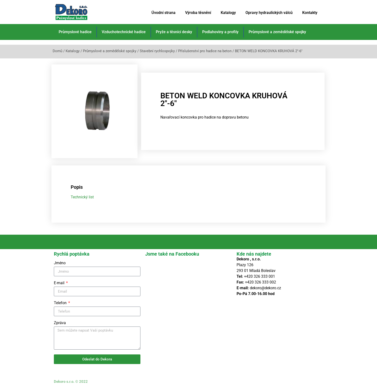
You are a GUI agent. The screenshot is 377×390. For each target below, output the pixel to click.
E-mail (59, 283)
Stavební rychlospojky (157, 51)
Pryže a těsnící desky (174, 32)
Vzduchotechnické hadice (124, 32)
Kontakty (309, 12)
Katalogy (228, 12)
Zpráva (60, 323)
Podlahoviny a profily (220, 32)
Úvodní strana (163, 12)
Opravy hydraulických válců (269, 12)
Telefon (61, 303)
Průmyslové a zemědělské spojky (277, 32)
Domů (57, 51)
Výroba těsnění (198, 12)
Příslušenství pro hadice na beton (205, 51)
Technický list (82, 197)
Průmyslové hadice (75, 32)
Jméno (60, 263)
